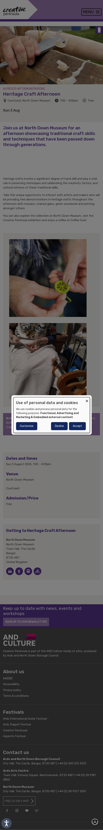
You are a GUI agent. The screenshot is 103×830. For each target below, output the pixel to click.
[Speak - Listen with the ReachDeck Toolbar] (6, 823)
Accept (77, 426)
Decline (59, 426)
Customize (26, 426)
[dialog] (51, 415)
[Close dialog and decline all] (87, 399)
